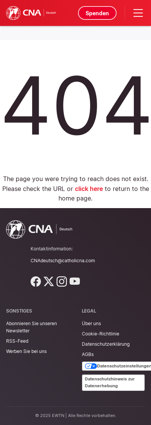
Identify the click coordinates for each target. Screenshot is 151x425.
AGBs (88, 354)
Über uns (91, 323)
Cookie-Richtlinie (100, 334)
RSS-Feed (17, 341)
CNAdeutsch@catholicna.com (63, 260)
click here (89, 188)
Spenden (97, 13)
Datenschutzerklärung (106, 344)
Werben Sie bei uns (26, 351)
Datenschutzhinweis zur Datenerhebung (110, 382)
